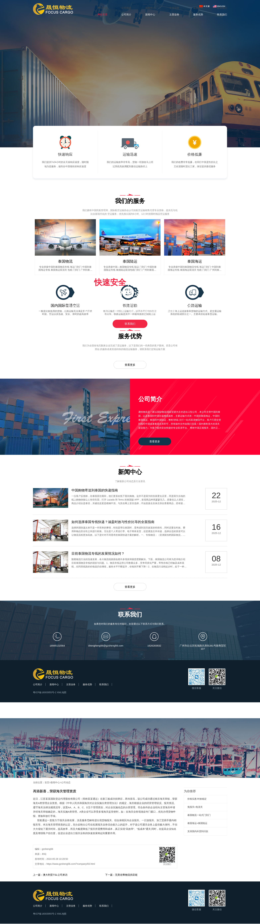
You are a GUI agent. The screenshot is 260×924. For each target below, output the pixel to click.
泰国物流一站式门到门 (199, 815)
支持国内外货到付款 (197, 831)
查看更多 (130, 364)
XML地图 (61, 692)
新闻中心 (54, 684)
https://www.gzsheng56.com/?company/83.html (70, 864)
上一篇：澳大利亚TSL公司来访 (50, 875)
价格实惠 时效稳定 (197, 799)
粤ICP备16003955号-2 (44, 692)
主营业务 (70, 684)
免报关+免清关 (195, 807)
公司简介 (37, 684)
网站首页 (102, 7)
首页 (47, 782)
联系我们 (130, 323)
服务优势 (87, 684)
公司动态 (65, 782)
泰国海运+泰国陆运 (197, 823)
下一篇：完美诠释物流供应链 (121, 875)
